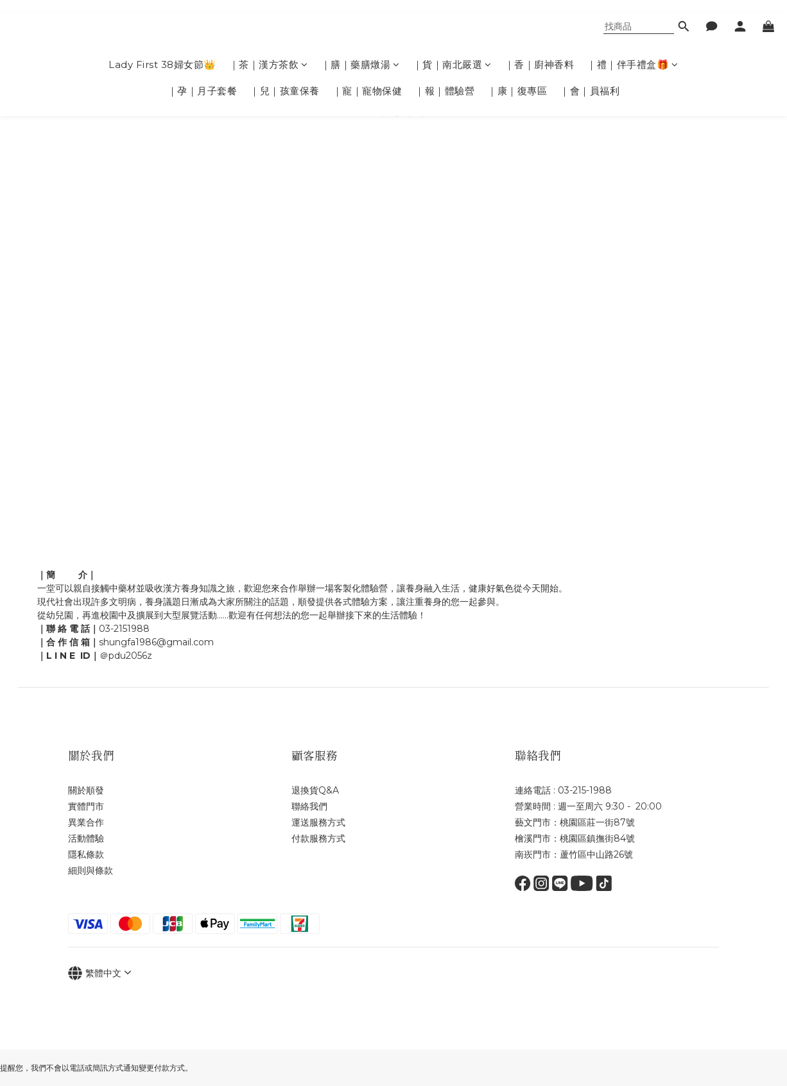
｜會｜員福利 (589, 91)
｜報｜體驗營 (444, 91)
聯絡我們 (309, 806)
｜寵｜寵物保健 (367, 91)
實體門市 (86, 806)
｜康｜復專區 (517, 91)
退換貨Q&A (315, 790)
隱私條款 (86, 854)
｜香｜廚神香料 (540, 64)
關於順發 (86, 790)
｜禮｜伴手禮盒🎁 (633, 64)
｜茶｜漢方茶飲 (268, 64)
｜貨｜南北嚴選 (452, 64)
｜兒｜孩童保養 (285, 91)
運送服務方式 (318, 822)
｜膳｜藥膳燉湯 (360, 64)
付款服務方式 (319, 838)
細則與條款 (90, 870)
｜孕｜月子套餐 (203, 91)
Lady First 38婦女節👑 (162, 64)
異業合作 (86, 822)
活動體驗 (86, 838)
